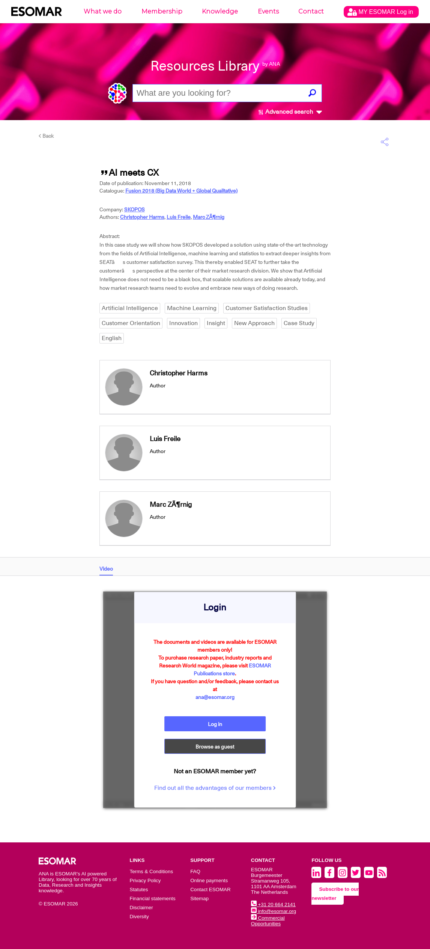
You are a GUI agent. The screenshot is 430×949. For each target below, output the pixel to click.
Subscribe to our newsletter (335, 893)
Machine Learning (192, 308)
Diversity (139, 916)
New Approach (254, 323)
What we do (103, 11)
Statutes (139, 889)
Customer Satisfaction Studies (267, 308)
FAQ (195, 871)
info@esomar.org (273, 911)
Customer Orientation (131, 323)
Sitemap (199, 898)
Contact (311, 11)
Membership (161, 11)
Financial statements (153, 898)
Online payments (209, 880)
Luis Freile (179, 217)
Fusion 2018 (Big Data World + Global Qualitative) (181, 190)
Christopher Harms (142, 217)
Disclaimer (141, 907)
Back (46, 136)
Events (268, 11)
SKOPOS (134, 209)
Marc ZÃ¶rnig (208, 217)
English (112, 338)
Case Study (299, 323)
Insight (216, 323)
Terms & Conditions (151, 871)
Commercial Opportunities (268, 920)
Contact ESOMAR (210, 889)
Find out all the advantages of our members (215, 788)
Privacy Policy (145, 880)
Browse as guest (214, 746)
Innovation (183, 323)
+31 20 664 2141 (273, 904)
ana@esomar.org (215, 697)
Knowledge (220, 11)
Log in (215, 724)
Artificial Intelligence (130, 308)
